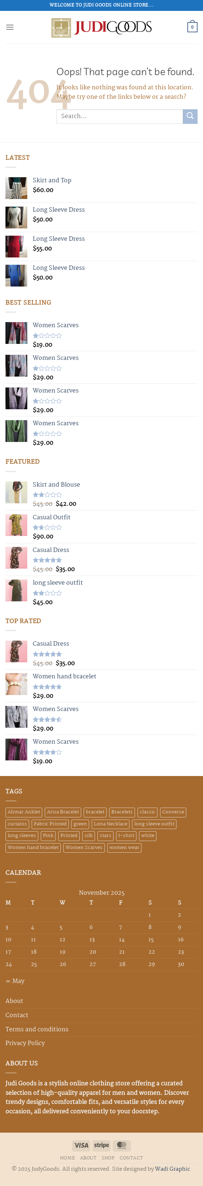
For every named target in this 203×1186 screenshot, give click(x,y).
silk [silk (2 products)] (88, 836)
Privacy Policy (25, 1043)
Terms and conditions (36, 1030)
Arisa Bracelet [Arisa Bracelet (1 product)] (63, 812)
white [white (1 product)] (147, 836)
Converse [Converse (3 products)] (173, 812)
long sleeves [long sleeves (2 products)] (22, 836)
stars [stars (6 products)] (105, 836)
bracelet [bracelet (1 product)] (95, 812)
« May (14, 981)
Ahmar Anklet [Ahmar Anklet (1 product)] (24, 812)
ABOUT (88, 1158)
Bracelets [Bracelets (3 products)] (122, 812)
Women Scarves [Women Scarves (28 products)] (84, 848)
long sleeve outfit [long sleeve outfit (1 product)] (154, 824)
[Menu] (9, 27)
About (14, 1001)
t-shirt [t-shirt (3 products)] (126, 836)
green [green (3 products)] (80, 824)
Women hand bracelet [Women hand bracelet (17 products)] (33, 848)
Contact (16, 1015)
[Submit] (190, 116)
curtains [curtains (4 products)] (17, 824)
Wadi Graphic (172, 1169)
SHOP (108, 1158)
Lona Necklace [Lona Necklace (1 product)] (110, 824)
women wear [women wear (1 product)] (124, 848)
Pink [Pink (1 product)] (48, 836)
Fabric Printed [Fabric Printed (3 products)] (50, 824)
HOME (67, 1158)
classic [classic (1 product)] (147, 812)
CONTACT (131, 1158)
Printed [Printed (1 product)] (68, 836)
